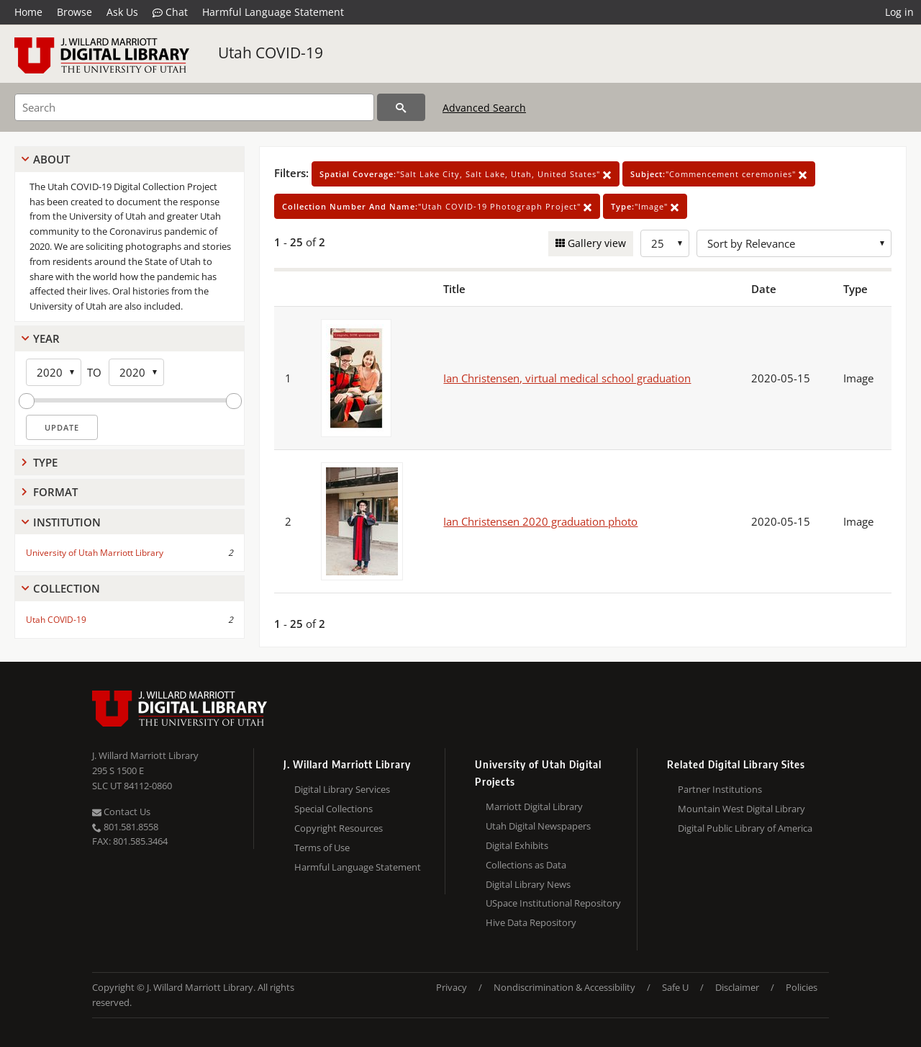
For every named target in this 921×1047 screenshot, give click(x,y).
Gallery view (595, 243)
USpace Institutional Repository (553, 903)
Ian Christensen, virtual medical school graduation (567, 378)
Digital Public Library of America (745, 828)
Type (45, 462)
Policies (801, 987)
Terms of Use (322, 847)
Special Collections (333, 808)
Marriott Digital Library (534, 806)
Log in (899, 12)
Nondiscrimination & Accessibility (564, 987)
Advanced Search (484, 107)
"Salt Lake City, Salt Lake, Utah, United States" (465, 173)
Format (55, 492)
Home (28, 12)
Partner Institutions (720, 789)
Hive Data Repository (531, 922)
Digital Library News (528, 884)
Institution (67, 522)
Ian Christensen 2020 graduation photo (540, 521)
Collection (66, 588)
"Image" (645, 206)
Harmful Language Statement (273, 12)
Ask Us (122, 12)
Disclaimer (737, 987)
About (51, 159)
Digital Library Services (342, 789)
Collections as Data (526, 864)
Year (46, 338)
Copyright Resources (338, 828)
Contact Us (121, 811)
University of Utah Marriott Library (94, 553)
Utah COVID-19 (270, 52)
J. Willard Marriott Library (145, 755)
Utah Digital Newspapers (538, 825)
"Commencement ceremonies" (718, 173)
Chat (170, 12)
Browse (74, 12)
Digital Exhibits (517, 845)
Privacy (451, 987)
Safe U (675, 987)
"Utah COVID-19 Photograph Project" (437, 206)
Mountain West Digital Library (741, 808)
